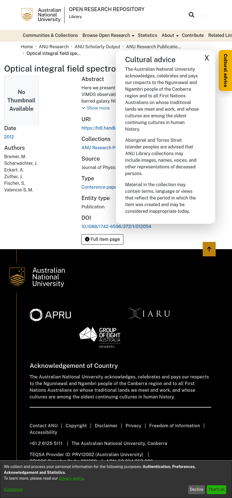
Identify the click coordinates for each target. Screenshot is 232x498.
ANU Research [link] (54, 46)
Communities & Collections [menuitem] (50, 35)
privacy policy (71, 478)
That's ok (216, 489)
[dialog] (116, 479)
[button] (191, 15)
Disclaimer (106, 425)
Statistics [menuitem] (147, 35)
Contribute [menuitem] (193, 35)
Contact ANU (44, 425)
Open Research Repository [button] (107, 9)
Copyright (76, 425)
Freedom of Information (174, 425)
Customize (13, 489)
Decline (196, 489)
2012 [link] (9, 137)
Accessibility (43, 432)
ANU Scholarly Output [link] (97, 46)
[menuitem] (108, 35)
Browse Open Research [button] (106, 35)
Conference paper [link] (99, 187)
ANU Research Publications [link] (153, 46)
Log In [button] (202, 14)
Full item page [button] (102, 239)
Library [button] (75, 16)
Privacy (133, 425)
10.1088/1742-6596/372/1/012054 (116, 226)
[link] (109, 147)
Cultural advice (225, 70)
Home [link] (27, 46)
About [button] (168, 35)
